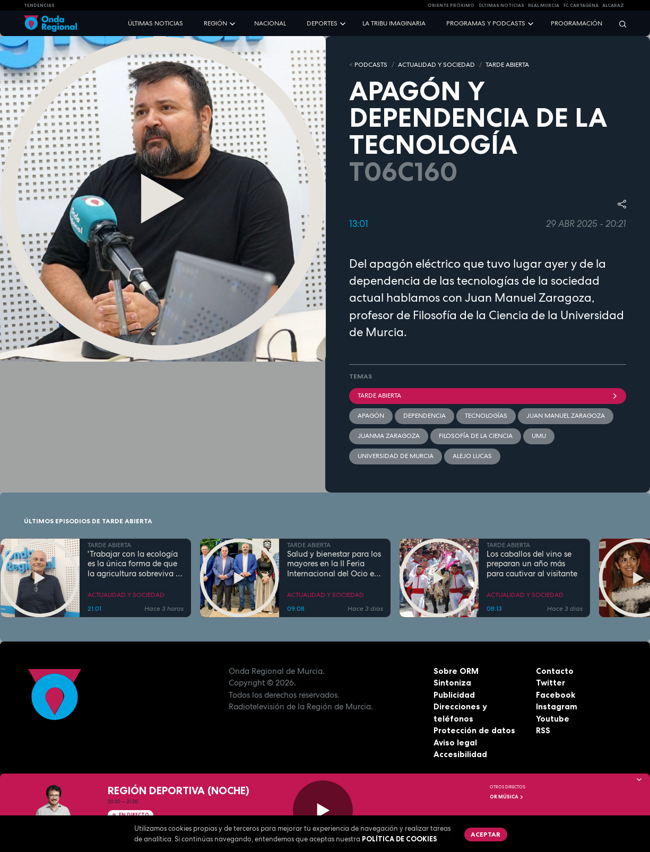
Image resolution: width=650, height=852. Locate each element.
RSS (543, 730)
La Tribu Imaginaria (394, 23)
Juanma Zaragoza (389, 436)
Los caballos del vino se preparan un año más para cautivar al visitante (532, 564)
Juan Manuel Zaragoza (565, 415)
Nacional (270, 23)
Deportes (322, 23)
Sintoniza (452, 683)
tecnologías (486, 415)
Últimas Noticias (501, 5)
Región (215, 23)
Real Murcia (543, 5)
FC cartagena (581, 5)
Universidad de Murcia (396, 456)
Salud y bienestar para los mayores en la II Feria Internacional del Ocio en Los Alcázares (334, 564)
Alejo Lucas (472, 456)
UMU (539, 436)
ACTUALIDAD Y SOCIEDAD (436, 64)
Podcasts (370, 64)
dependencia (424, 415)
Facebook (555, 695)
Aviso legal (455, 742)
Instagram (556, 706)
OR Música (507, 797)
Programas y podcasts (485, 23)
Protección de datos (474, 730)
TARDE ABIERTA (507, 64)
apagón (371, 415)
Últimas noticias (155, 23)
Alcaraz (613, 5)
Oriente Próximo (451, 5)
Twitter (550, 683)
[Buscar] (619, 23)
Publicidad (454, 695)
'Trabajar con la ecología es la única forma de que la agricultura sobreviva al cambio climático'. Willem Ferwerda (135, 564)
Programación (576, 23)
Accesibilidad (460, 754)
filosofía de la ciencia (476, 436)
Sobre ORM (456, 671)
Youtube (552, 719)
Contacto (555, 671)
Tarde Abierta (488, 395)
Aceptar (485, 834)
